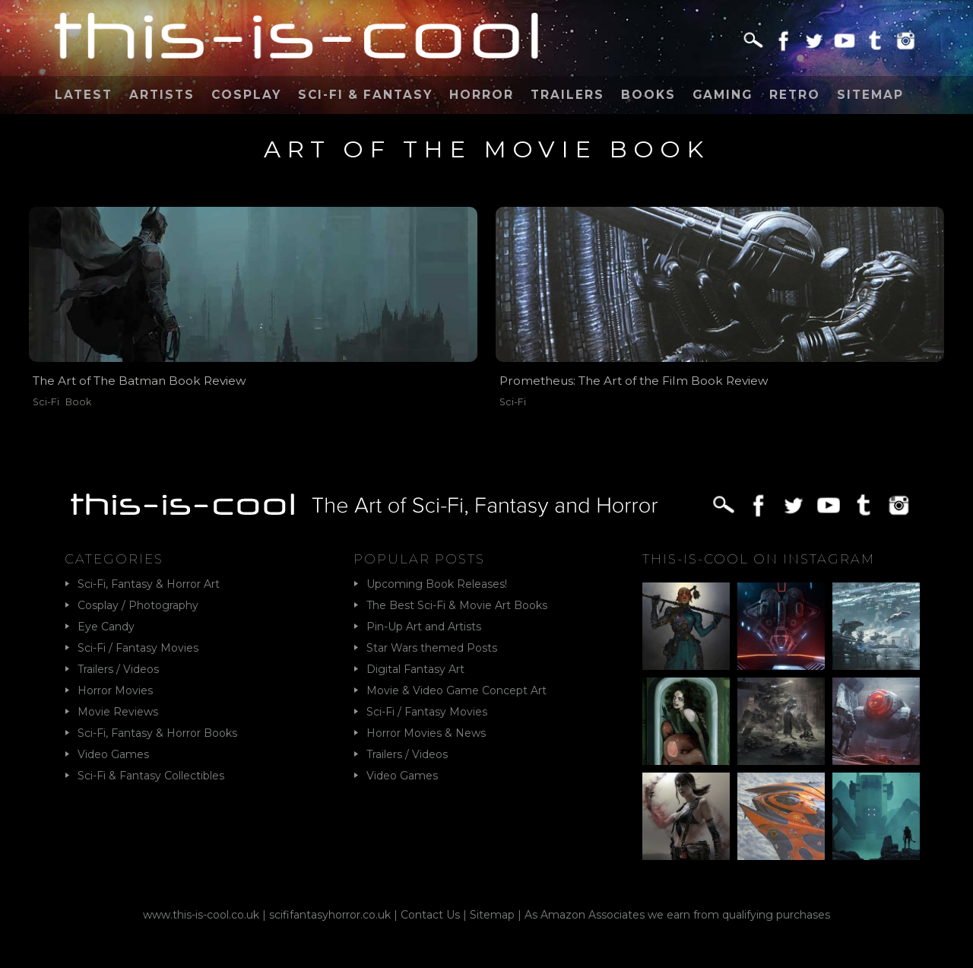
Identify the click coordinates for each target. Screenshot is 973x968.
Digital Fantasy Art (415, 669)
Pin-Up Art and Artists (423, 626)
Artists (162, 94)
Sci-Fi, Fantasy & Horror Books (157, 733)
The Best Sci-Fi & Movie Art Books (456, 605)
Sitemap (870, 94)
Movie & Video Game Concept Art (456, 690)
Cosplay (246, 94)
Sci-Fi (46, 402)
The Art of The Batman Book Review (139, 380)
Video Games (113, 754)
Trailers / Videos (118, 669)
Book (78, 402)
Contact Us (430, 915)
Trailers (567, 94)
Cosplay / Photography (138, 605)
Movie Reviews (118, 712)
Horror (481, 94)
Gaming (723, 94)
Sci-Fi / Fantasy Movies (138, 648)
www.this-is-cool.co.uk (201, 915)
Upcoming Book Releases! (436, 584)
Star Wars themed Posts (431, 648)
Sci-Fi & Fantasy (365, 94)
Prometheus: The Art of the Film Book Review (634, 380)
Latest (84, 94)
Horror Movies (115, 690)
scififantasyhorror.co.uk (330, 915)
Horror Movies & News (426, 733)
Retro (794, 94)
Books (648, 94)
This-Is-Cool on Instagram (758, 559)
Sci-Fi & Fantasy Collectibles (151, 775)
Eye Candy (106, 626)
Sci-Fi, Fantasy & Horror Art (149, 584)
